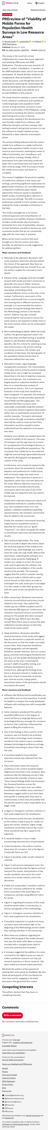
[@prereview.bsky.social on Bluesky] (13, 1098)
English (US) (7, 1042)
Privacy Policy (7, 1084)
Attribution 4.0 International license (15, 1124)
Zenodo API (9, 1118)
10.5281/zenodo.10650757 (17, 50)
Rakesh (38, 41)
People (5, 1071)
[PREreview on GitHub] (7, 1111)
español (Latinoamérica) (22, 1042)
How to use (6, 1091)
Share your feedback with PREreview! (17, 1064)
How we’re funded (9, 1075)
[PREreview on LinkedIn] (7, 1108)
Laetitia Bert (24, 41)
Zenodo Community (33, 1115)
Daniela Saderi (10, 41)
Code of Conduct (9, 1078)
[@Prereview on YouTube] (8, 1105)
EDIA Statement (8, 1081)
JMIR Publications (9, 44)
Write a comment (12, 1015)
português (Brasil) (9, 1046)
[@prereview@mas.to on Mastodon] (11, 1101)
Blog (4, 1087)
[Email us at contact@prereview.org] (12, 1095)
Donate (5, 1068)
